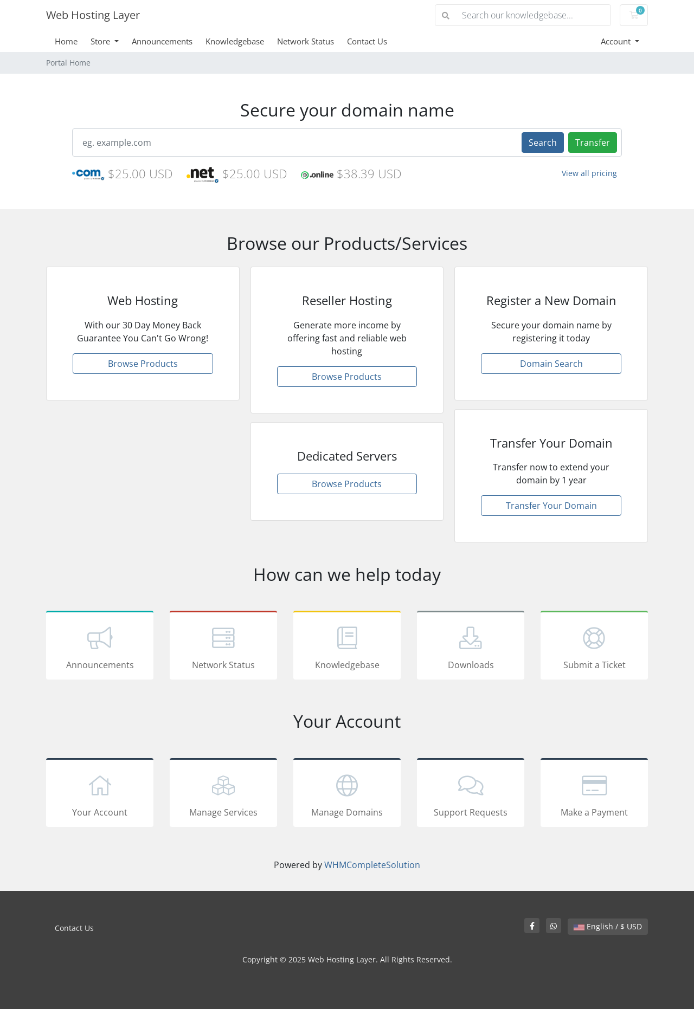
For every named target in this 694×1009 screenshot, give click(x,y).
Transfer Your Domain (551, 506)
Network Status (305, 41)
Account (617, 41)
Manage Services (223, 794)
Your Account (99, 794)
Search (543, 142)
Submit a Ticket (594, 647)
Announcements (162, 41)
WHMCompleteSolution (372, 865)
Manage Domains (347, 794)
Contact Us (367, 41)
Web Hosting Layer (93, 15)
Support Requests (470, 794)
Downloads (470, 647)
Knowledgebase (234, 41)
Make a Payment (594, 794)
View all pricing (589, 173)
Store (101, 41)
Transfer (592, 142)
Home (66, 41)
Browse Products (143, 364)
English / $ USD (608, 926)
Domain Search (551, 364)
